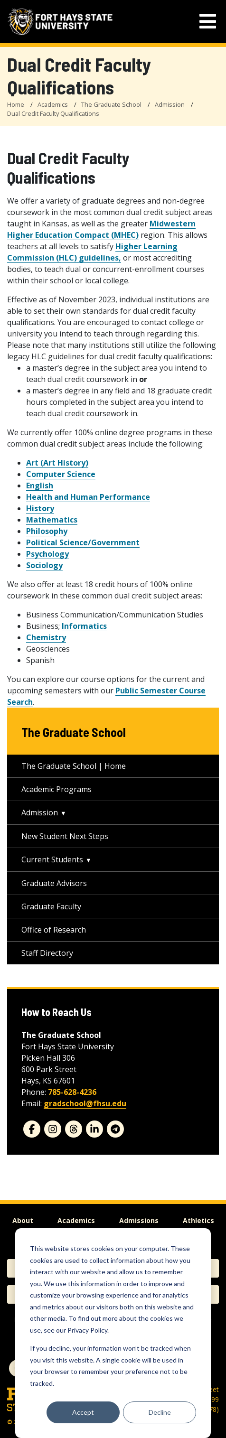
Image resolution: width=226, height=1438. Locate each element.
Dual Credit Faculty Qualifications (53, 113)
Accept (83, 1412)
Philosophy (46, 531)
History (40, 508)
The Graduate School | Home (73, 766)
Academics (53, 104)
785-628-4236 (72, 1092)
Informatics (84, 626)
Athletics (198, 1220)
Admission (170, 104)
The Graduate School (111, 104)
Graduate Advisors (54, 883)
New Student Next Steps (64, 836)
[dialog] (113, 1333)
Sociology (44, 565)
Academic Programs (56, 789)
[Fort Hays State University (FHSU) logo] (60, 21)
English (39, 485)
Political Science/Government (83, 542)
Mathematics (51, 519)
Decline (160, 1412)
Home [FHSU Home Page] (15, 104)
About (22, 1220)
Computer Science (60, 474)
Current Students (52, 859)
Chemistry (46, 637)
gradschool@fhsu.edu (85, 1103)
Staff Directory (47, 953)
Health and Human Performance (88, 497)
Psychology (47, 554)
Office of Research (53, 929)
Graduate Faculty (51, 906)
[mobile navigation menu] (208, 21)
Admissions (139, 1220)
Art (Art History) (57, 463)
